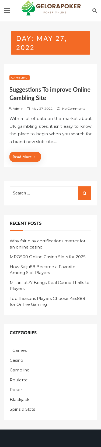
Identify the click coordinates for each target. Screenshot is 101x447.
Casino (16, 360)
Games (19, 350)
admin (18, 109)
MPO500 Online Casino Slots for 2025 (48, 256)
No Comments (73, 109)
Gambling (19, 77)
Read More (24, 157)
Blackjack (19, 399)
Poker (16, 389)
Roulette (19, 379)
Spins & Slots (22, 409)
